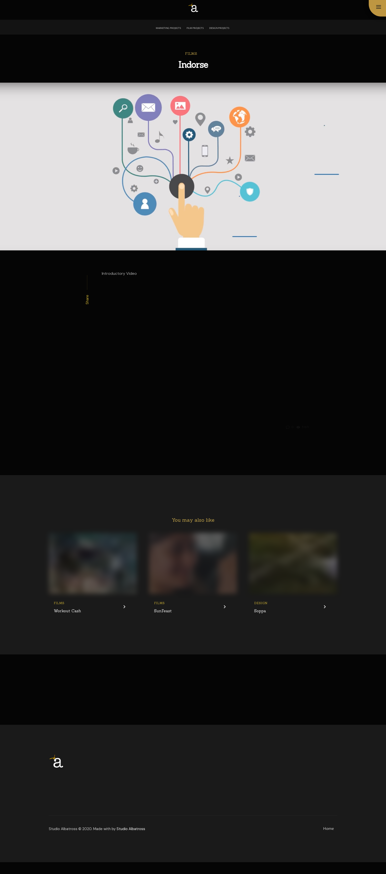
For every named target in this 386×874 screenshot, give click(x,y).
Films (191, 53)
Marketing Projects (168, 28)
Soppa (259, 623)
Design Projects (219, 28)
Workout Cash (66, 623)
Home (328, 840)
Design (260, 615)
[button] (378, 7)
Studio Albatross (131, 840)
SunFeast (162, 623)
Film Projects (195, 28)
